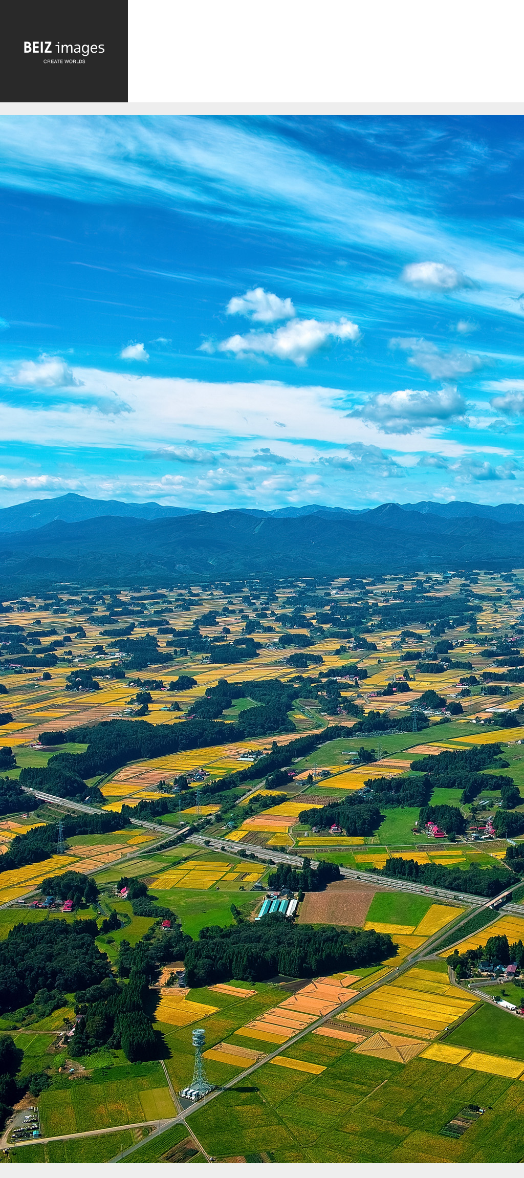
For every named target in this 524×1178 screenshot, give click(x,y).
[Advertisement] (326, 54)
